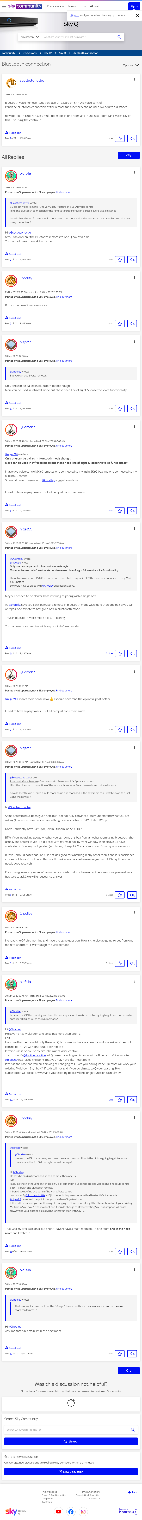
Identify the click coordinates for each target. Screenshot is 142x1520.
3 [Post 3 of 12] (10, 323)
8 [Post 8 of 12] (10, 894)
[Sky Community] (25, 6)
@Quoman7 (16, 558)
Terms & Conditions (90, 1492)
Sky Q (71, 23)
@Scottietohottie (19, 203)
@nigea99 (11, 454)
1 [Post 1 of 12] (10, 138)
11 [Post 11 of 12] (11, 1251)
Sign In (134, 6)
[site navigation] (4, 6)
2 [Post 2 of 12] (10, 259)
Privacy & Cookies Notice (54, 1495)
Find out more (64, 192)
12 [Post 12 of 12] (11, 1353)
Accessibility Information (88, 1495)
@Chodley (15, 371)
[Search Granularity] (29, 37)
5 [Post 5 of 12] (10, 510)
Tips (83, 6)
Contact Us (94, 1498)
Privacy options (49, 1492)
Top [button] (134, 1492)
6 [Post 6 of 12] (10, 653)
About (94, 6)
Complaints (47, 1498)
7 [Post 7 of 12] (10, 729)
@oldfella (15, 604)
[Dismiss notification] (137, 15)
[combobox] (78, 37)
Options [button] (128, 65)
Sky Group (47, 1502)
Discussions (55, 6)
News (72, 6)
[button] (134, 79)
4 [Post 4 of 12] (10, 408)
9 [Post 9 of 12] (10, 963)
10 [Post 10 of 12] (11, 1099)
